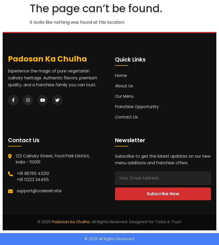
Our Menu (124, 96)
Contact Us (126, 117)
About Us (124, 86)
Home (121, 75)
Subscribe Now (163, 194)
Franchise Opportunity (137, 106)
